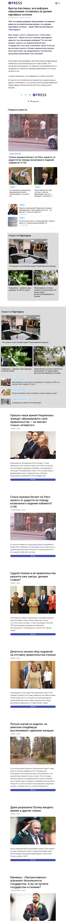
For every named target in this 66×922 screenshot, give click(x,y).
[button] (56, 3)
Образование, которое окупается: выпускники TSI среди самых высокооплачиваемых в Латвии (48, 371)
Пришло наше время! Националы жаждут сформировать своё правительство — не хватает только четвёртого (35, 210)
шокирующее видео (35, 544)
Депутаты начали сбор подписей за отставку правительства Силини (33, 653)
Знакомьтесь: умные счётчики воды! (26, 403)
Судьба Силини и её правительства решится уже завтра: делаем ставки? (33, 576)
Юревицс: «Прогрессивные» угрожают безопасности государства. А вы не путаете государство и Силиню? (29, 882)
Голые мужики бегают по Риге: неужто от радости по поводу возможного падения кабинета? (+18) (32, 160)
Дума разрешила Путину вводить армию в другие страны (31, 809)
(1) (52, 196)
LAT (59, 3)
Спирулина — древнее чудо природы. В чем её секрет (20, 289)
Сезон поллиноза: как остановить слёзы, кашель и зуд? (34, 393)
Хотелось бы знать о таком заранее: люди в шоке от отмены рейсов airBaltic (36, 222)
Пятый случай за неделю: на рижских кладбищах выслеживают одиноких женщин (32, 727)
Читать (33, 479)
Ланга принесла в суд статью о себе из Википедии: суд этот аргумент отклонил (43, 193)
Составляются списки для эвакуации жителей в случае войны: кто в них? (20, 192)
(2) (10, 196)
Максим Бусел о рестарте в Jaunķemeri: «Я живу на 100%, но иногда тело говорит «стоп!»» (35, 383)
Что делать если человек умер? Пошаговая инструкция (32, 266)
